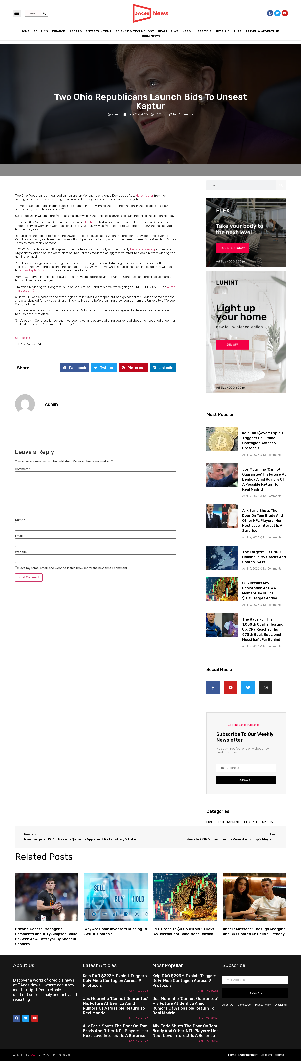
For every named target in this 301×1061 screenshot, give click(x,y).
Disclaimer (281, 1004)
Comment (22, 469)
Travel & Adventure (262, 31)
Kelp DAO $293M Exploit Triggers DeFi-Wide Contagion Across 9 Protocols (115, 980)
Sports (75, 31)
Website (21, 552)
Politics (41, 31)
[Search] (44, 13)
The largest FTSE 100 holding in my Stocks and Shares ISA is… (264, 557)
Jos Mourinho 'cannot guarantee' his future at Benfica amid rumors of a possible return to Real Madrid (115, 1005)
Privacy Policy (263, 1004)
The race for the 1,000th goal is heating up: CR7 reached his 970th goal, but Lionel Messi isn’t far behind (262, 629)
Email (20, 536)
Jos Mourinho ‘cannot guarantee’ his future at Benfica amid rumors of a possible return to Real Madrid (264, 479)
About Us (227, 1004)
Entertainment (98, 31)
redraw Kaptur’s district (34, 270)
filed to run (91, 222)
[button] (17, 13)
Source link (22, 338)
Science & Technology (135, 31)
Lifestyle (203, 31)
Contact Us (244, 1004)
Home (25, 31)
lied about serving (142, 249)
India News (151, 36)
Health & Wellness (174, 31)
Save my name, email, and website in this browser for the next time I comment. (73, 568)
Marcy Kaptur (144, 195)
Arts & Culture (228, 31)
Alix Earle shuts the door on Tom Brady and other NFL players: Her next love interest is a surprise (262, 520)
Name (20, 520)
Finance (58, 31)
